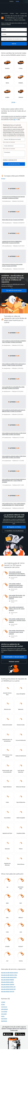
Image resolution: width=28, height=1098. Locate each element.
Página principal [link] (4, 13)
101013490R (4, 1011)
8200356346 (4, 1021)
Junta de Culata (23, 13)
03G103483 (4, 1014)
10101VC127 (4, 1007)
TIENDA (11, 1)
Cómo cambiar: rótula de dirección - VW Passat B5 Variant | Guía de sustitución (17, 632)
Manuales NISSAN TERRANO (7, 984)
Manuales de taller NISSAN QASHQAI (9, 972)
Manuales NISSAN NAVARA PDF (8, 989)
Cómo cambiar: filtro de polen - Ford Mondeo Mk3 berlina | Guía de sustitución (17, 597)
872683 (3, 1004)
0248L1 (3, 1016)
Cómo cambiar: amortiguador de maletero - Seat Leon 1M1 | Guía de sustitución (16, 608)
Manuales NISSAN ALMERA (7, 982)
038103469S (4, 1018)
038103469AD (4, 1009)
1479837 (3, 1002)
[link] (15, 119)
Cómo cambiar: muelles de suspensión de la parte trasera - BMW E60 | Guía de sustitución (16, 585)
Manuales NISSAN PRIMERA (7, 979)
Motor (17, 13)
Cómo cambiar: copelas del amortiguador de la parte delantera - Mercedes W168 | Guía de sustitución (17, 573)
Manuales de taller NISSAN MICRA (9, 977)
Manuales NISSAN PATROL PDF (8, 986)
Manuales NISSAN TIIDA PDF (7, 991)
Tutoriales (12, 13)
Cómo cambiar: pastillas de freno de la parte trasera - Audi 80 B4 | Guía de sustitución (17, 620)
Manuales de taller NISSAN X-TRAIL (9, 975)
